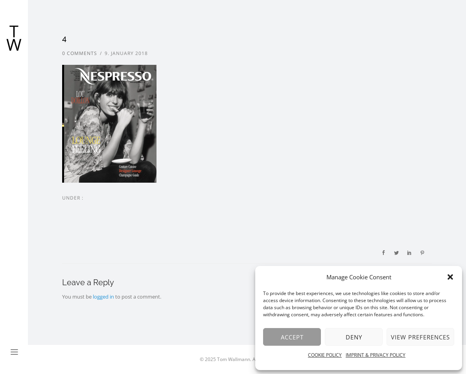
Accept (292, 337)
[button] (450, 277)
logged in (103, 296)
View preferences (420, 337)
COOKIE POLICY (325, 355)
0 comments (79, 53)
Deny (354, 337)
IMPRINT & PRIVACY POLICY (375, 355)
